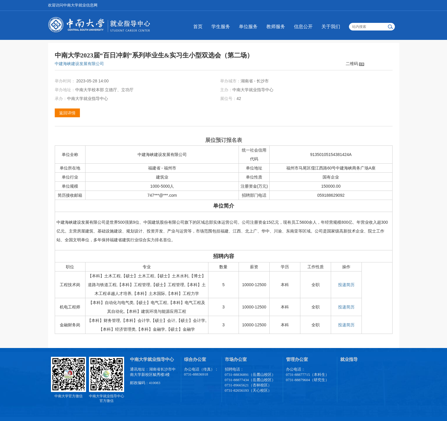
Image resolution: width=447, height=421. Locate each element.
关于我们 (330, 26)
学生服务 (220, 26)
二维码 (352, 63)
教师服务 (275, 26)
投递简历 (346, 284)
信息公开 (303, 26)
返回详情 (67, 113)
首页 (198, 26)
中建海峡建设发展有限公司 (79, 63)
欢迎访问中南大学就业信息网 (72, 5)
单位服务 (248, 26)
